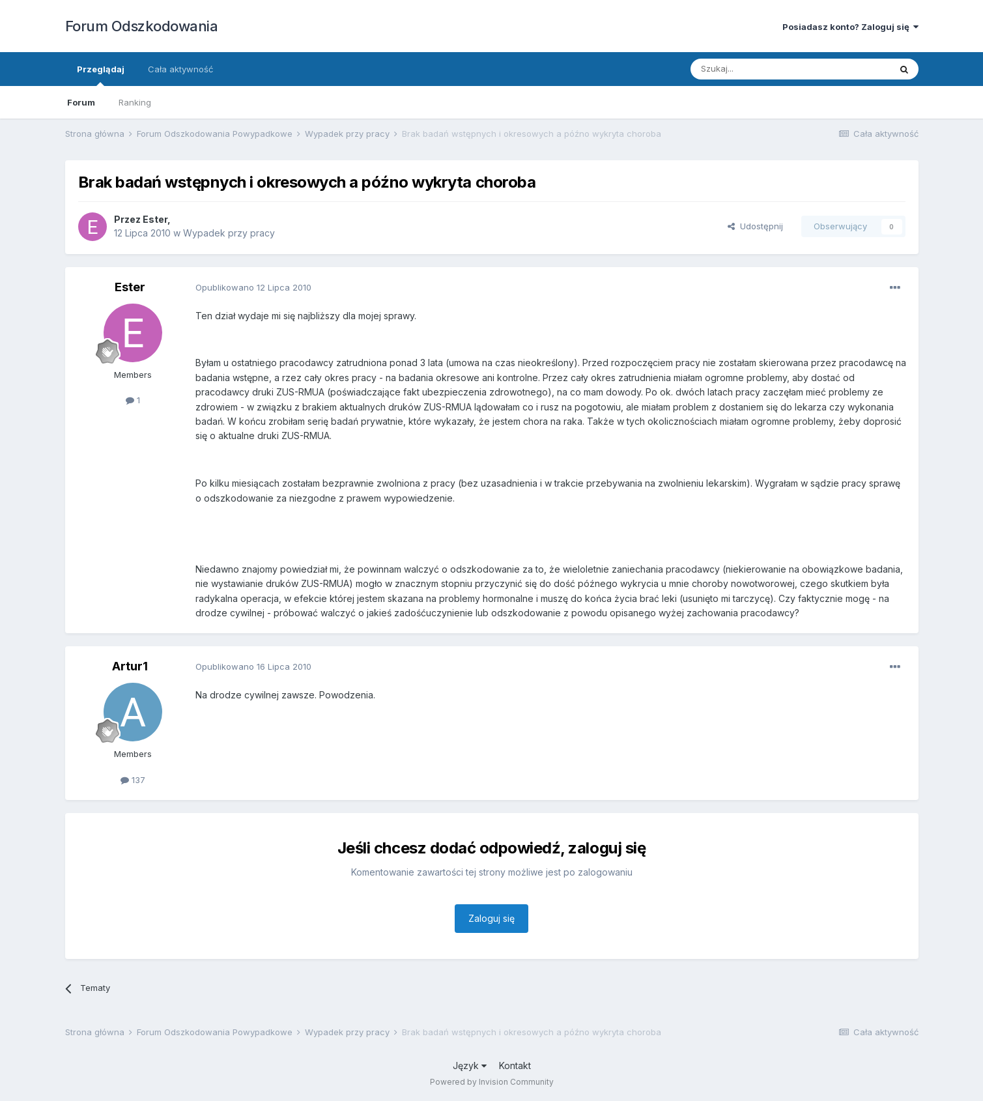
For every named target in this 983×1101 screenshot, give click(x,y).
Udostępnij (755, 226)
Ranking (135, 102)
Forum (81, 102)
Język (470, 1065)
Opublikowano (253, 287)
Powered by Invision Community (492, 1082)
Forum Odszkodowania (141, 26)
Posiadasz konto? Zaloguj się (850, 26)
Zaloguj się (491, 918)
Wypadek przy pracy (229, 232)
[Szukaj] (758, 69)
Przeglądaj (100, 75)
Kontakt (515, 1065)
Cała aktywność (180, 69)
